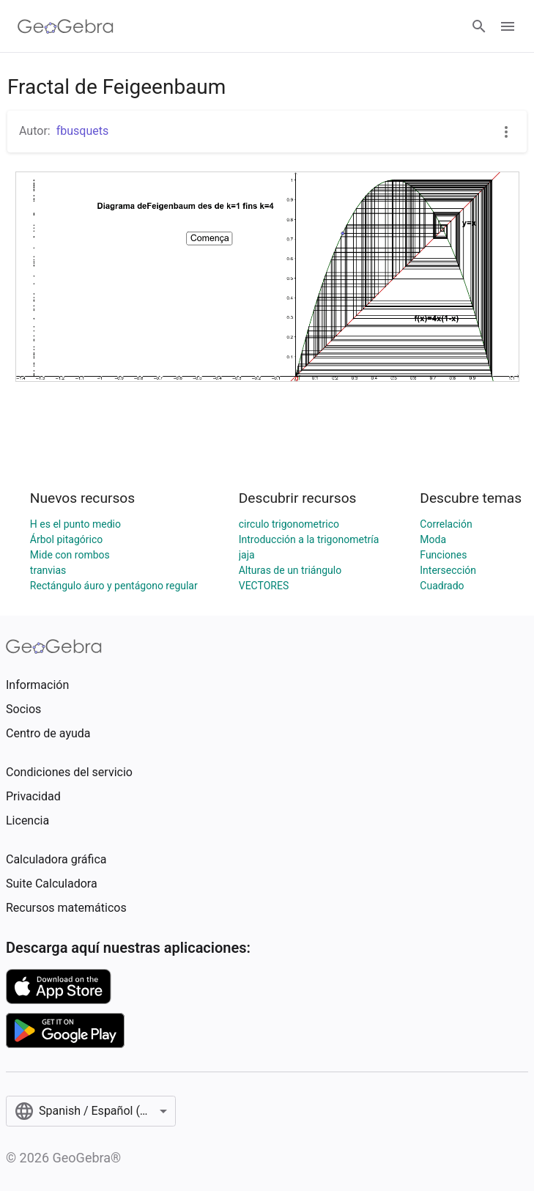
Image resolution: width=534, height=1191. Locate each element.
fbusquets (82, 131)
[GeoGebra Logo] (66, 26)
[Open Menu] (507, 26)
